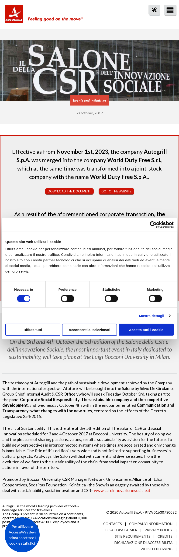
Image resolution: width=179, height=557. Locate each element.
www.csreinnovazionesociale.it (122, 490)
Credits (165, 536)
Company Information (150, 524)
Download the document (69, 191)
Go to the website (116, 191)
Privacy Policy (158, 530)
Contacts (112, 524)
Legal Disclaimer (121, 530)
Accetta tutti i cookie (146, 330)
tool (151, 18)
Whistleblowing (156, 549)
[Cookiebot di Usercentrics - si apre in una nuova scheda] (153, 224)
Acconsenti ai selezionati (89, 330)
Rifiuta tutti (33, 330)
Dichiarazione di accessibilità (143, 542)
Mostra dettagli (151, 316)
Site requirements (132, 536)
